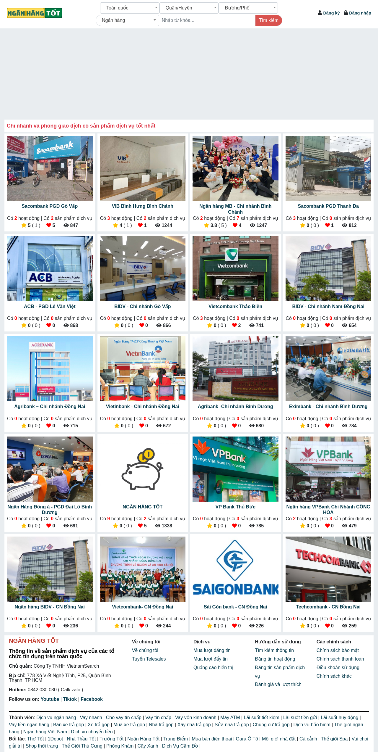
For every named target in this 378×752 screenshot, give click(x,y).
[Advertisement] (189, 72)
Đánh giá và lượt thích (278, 684)
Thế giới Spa (335, 738)
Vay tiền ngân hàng (29, 724)
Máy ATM (230, 717)
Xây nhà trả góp (194, 724)
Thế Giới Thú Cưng (83, 745)
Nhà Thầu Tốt (82, 738)
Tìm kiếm (268, 20)
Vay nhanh (91, 717)
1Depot (56, 738)
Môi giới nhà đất (279, 738)
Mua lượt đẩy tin (210, 658)
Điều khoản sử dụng (338, 667)
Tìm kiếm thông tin (274, 650)
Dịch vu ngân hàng (56, 717)
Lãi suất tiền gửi (300, 717)
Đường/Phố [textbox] (237, 7)
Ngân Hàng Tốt (144, 738)
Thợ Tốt (36, 738)
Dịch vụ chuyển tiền (92, 731)
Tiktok (70, 699)
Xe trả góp (99, 724)
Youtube (50, 699)
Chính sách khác (334, 676)
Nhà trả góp (162, 724)
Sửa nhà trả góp (232, 724)
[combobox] (129, 8)
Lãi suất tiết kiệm (262, 717)
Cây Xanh (148, 745)
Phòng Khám (120, 745)
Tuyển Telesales (149, 658)
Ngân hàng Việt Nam (46, 731)
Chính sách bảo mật (338, 650)
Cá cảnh (308, 738)
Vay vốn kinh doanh (196, 717)
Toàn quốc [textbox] (117, 7)
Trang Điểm (176, 738)
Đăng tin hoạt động (275, 658)
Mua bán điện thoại (212, 738)
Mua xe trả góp (129, 724)
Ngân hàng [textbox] (113, 20)
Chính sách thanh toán (340, 658)
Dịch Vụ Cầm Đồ (180, 745)
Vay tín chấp (158, 717)
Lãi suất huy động (340, 717)
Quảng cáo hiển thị (213, 667)
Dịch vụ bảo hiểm (312, 724)
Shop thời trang (42, 745)
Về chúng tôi (145, 650)
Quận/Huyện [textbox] (179, 7)
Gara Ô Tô (248, 738)
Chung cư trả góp (272, 724)
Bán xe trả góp (69, 724)
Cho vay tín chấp (124, 717)
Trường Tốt (112, 738)
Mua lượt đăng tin (212, 650)
